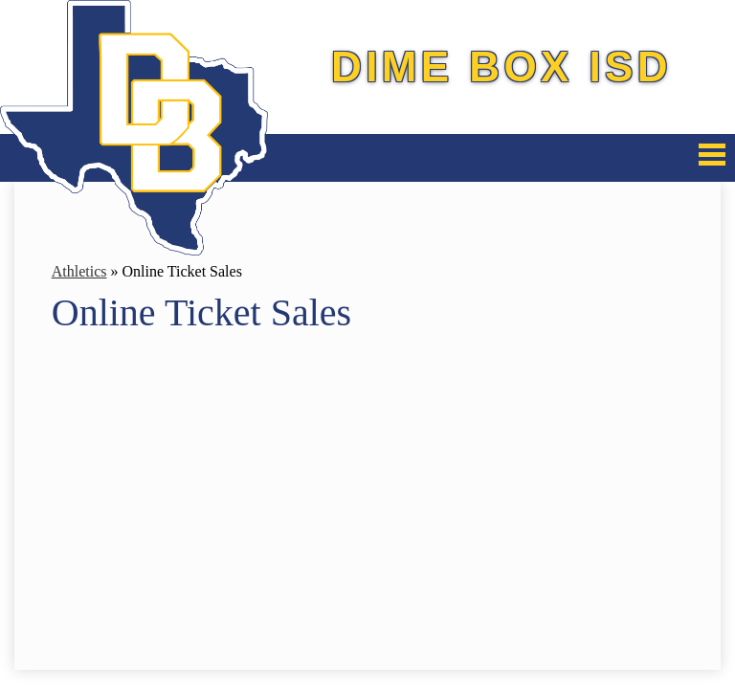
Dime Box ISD (501, 66)
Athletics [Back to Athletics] (79, 271)
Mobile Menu (712, 155)
